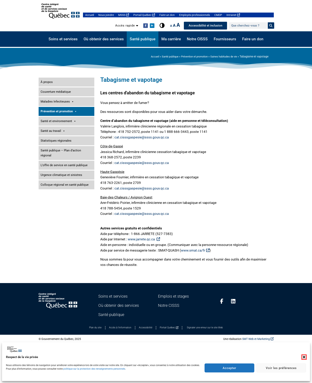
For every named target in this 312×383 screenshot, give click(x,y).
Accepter (229, 368)
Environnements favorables (66, 161)
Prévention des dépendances (58, 191)
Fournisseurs (225, 39)
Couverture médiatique (56, 92)
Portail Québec (144, 15)
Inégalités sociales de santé (57, 167)
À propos (47, 82)
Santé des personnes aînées (58, 221)
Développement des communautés (62, 155)
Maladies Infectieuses (57, 101)
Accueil (89, 15)
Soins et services (63, 39)
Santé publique (142, 39)
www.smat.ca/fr (195, 250)
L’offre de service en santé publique (64, 273)
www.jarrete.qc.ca (144, 239)
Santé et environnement (58, 228)
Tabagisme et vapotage (57, 137)
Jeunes (66, 173)
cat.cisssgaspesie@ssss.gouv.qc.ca (141, 137)
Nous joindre (106, 15)
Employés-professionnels (194, 15)
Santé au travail (53, 238)
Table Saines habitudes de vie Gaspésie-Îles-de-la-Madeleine (67, 147)
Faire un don (167, 15)
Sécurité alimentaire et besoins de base (64, 215)
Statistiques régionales (56, 248)
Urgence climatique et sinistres (61, 282)
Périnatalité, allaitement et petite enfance (66, 179)
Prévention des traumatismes (59, 185)
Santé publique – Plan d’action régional (61, 260)
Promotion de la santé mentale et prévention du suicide (66, 200)
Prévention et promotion (191, 56)
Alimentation (50, 131)
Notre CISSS (197, 39)
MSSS (123, 15)
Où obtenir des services (104, 39)
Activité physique (53, 125)
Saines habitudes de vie (222, 56)
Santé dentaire (49, 209)
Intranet (233, 15)
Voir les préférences (281, 368)
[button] (304, 357)
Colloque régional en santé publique (65, 292)
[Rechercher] (271, 25)
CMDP (218, 15)
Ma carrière (171, 39)
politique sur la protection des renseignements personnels (94, 368)
